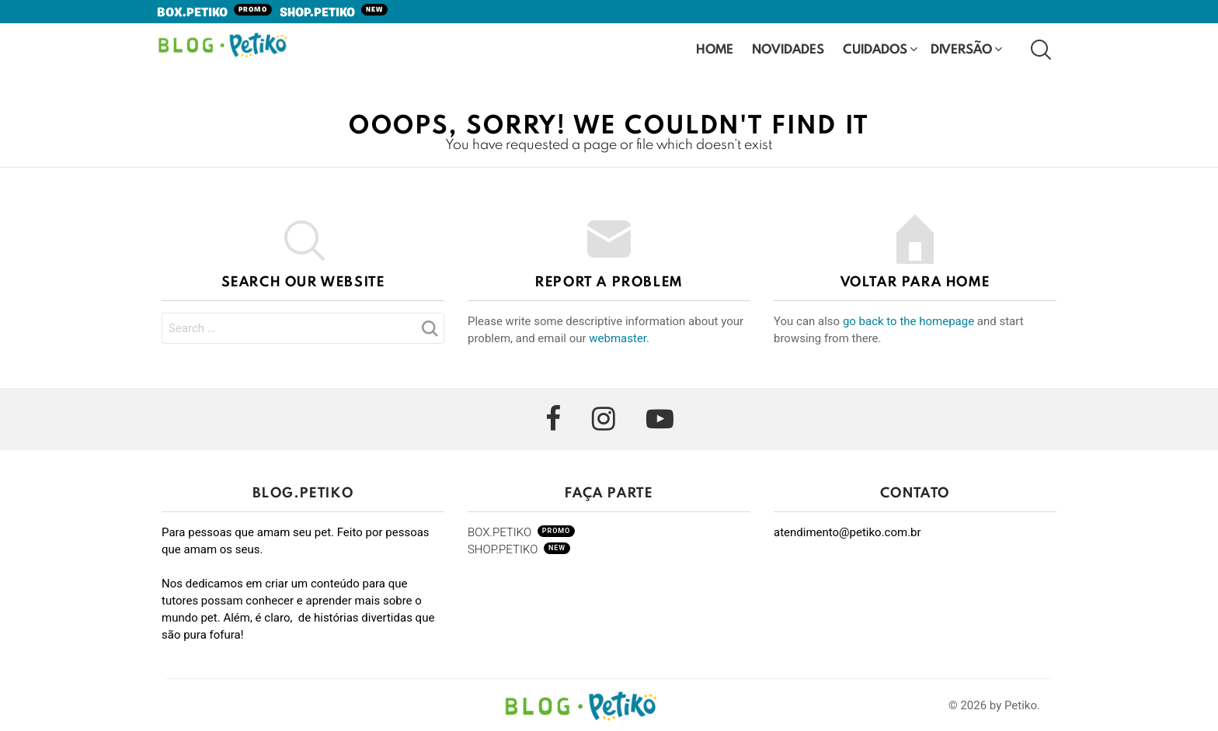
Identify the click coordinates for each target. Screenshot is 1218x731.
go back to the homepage (908, 321)
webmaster (617, 338)
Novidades (788, 50)
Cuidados (875, 50)
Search (428, 333)
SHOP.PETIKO (334, 13)
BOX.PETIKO (214, 13)
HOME (714, 48)
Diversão (961, 50)
